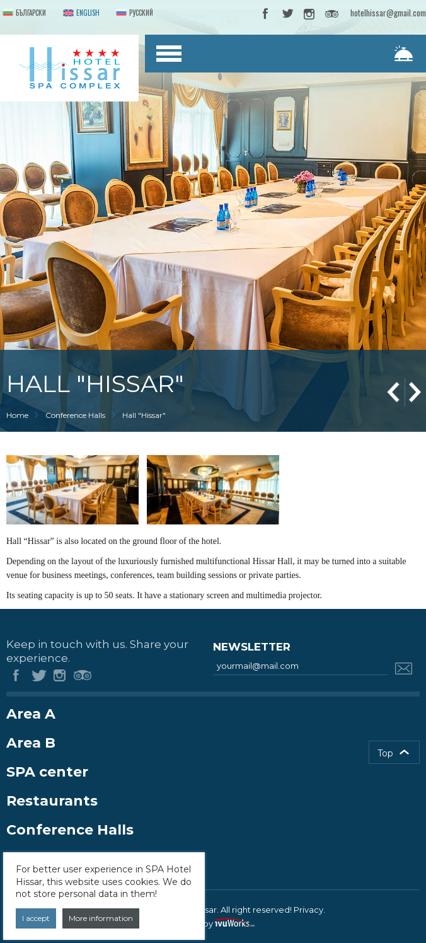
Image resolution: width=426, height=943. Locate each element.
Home (17, 415)
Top (385, 753)
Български (23, 13)
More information (101, 918)
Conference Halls (75, 415)
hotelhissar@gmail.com (388, 12)
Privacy (308, 910)
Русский (133, 13)
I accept (36, 918)
